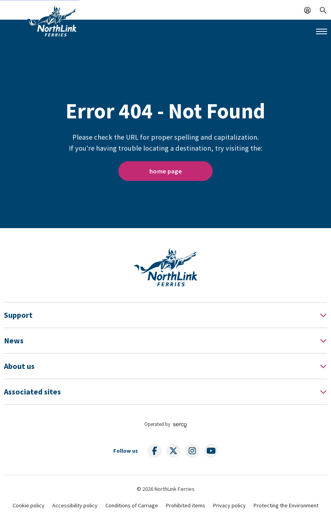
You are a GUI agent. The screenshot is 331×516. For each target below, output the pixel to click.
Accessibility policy (74, 505)
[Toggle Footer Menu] (323, 315)
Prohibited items (185, 505)
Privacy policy (229, 505)
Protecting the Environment (286, 505)
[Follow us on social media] (154, 451)
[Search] (323, 9)
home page (165, 171)
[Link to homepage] (51, 21)
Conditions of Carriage (131, 505)
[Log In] (307, 9)
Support (18, 315)
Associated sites (32, 391)
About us (19, 366)
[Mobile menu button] (321, 32)
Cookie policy (28, 505)
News (14, 340)
